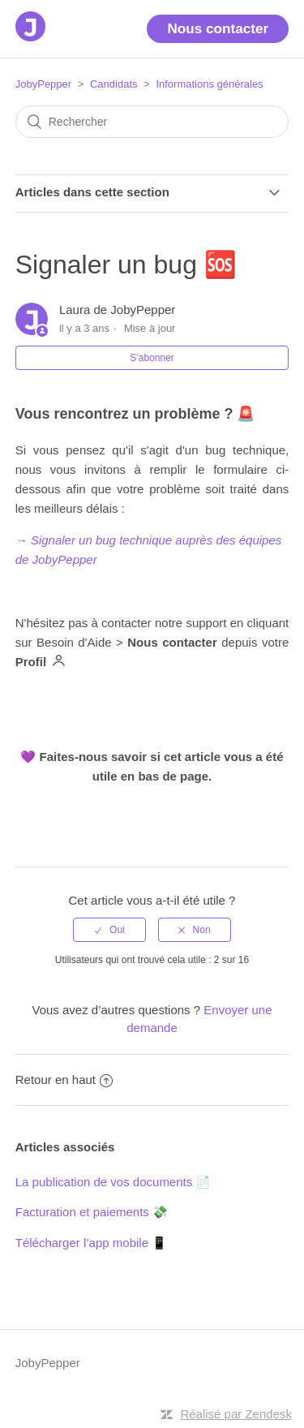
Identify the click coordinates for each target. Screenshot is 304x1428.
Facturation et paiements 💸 (91, 1212)
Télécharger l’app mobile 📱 (91, 1243)
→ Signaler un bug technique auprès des (125, 540)
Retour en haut (64, 1079)
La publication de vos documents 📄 (113, 1182)
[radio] (109, 930)
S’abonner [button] (152, 357)
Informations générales (209, 84)
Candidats (114, 84)
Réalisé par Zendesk (236, 1414)
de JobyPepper (56, 559)
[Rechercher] (152, 121)
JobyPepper (43, 84)
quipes (263, 540)
